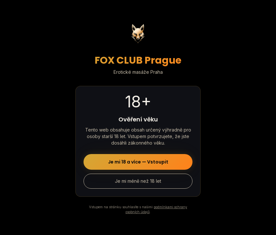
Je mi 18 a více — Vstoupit (138, 162)
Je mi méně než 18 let (138, 181)
